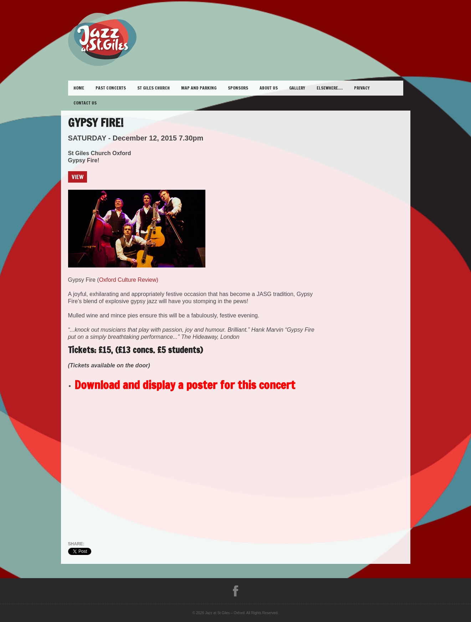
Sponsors (238, 88)
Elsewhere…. (330, 88)
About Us (269, 88)
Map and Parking (198, 88)
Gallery (297, 88)
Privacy (362, 88)
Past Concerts (111, 88)
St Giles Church (153, 88)
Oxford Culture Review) (128, 280)
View (77, 177)
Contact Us (85, 103)
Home (78, 88)
